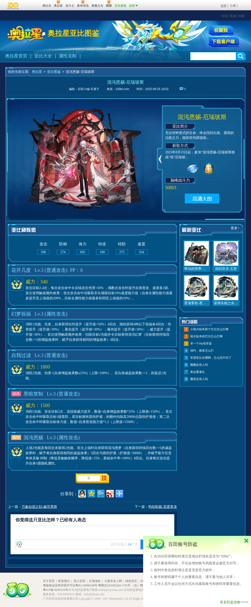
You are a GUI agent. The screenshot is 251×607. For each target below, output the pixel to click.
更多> (235, 228)
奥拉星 (37, 72)
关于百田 (49, 581)
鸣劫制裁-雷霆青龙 (162, 507)
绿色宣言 (131, 581)
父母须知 (94, 581)
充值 (224, 16)
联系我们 (64, 581)
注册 (233, 5)
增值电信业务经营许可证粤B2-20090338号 (70, 585)
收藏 (241, 16)
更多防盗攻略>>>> (234, 602)
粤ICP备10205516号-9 (57, 590)
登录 (223, 5)
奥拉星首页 (16, 55)
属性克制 (67, 55)
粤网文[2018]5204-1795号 (114, 585)
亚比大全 (43, 55)
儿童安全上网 (113, 581)
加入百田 (79, 581)
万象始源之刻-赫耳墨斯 (39, 507)
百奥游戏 (13, 5)
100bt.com (122, 89)
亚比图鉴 (54, 72)
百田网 (31, 5)
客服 (233, 16)
